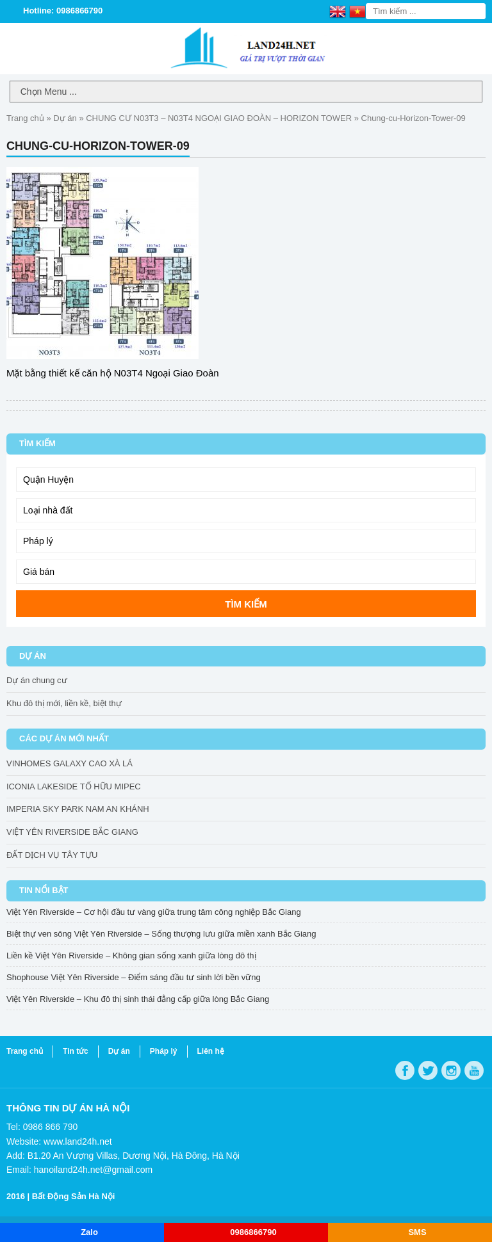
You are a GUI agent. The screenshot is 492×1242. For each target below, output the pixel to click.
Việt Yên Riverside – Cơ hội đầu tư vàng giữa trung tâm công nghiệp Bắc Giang (153, 912)
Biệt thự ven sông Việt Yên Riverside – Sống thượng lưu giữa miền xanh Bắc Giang (161, 934)
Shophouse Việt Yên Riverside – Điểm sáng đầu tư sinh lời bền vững (133, 977)
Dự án (64, 118)
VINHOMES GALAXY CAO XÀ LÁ (69, 763)
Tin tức (75, 1051)
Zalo (89, 1232)
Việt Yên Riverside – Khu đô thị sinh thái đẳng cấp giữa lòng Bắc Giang (137, 999)
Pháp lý (163, 1051)
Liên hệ (210, 1051)
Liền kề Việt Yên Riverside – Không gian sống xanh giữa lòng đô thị (131, 955)
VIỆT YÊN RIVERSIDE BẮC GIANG (72, 832)
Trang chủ (25, 118)
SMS (417, 1232)
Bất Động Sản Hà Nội (73, 1196)
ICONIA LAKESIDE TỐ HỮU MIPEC (73, 786)
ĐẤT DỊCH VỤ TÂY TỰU (51, 855)
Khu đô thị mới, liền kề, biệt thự (64, 703)
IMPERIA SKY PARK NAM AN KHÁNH (77, 809)
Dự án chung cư (36, 680)
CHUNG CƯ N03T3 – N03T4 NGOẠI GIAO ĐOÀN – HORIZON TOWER (219, 118)
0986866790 (253, 1232)
